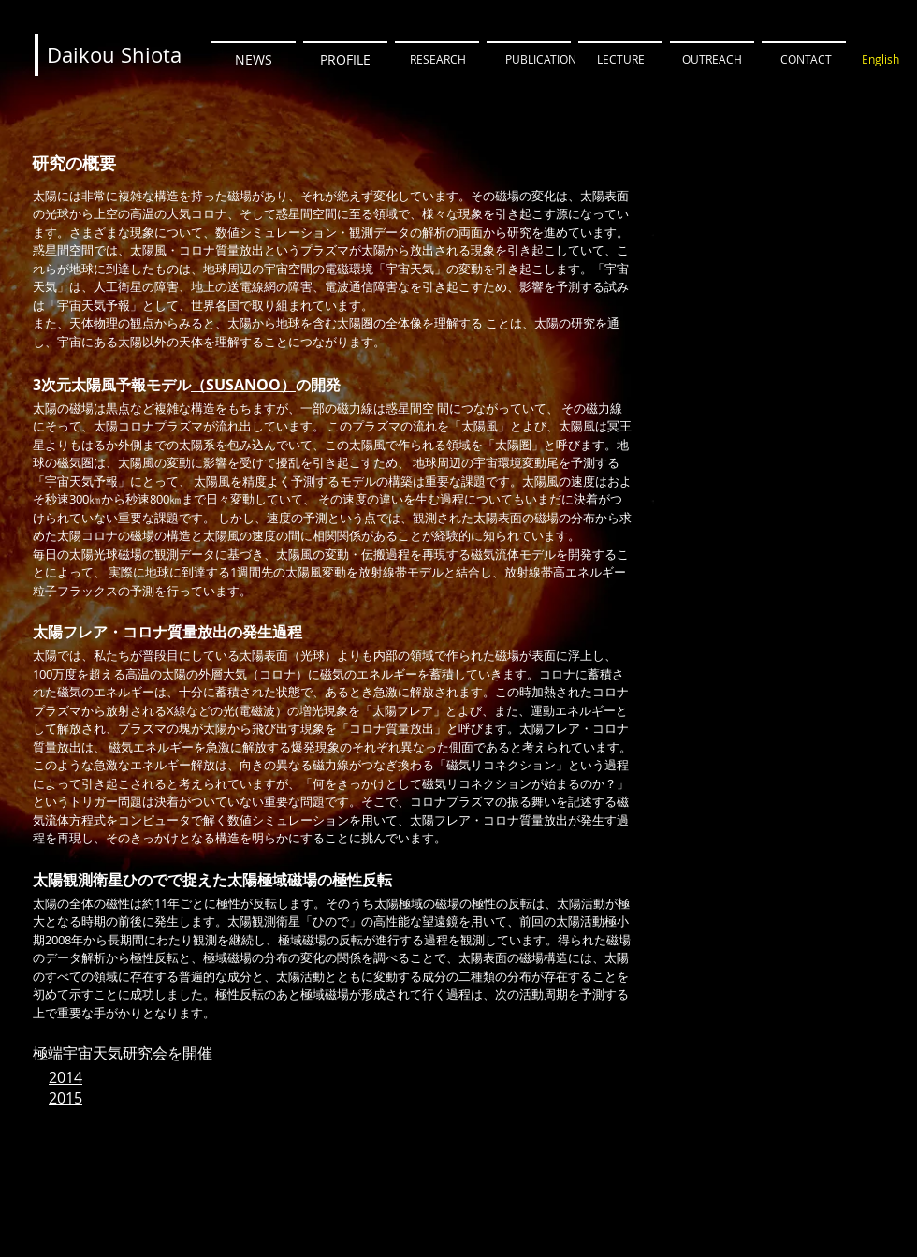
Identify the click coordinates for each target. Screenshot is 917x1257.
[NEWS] (253, 60)
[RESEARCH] (438, 60)
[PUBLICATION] (540, 60)
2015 (65, 1098)
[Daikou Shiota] (114, 55)
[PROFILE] (345, 60)
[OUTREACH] (712, 60)
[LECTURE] (620, 60)
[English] (880, 60)
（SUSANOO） (243, 384)
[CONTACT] (806, 60)
